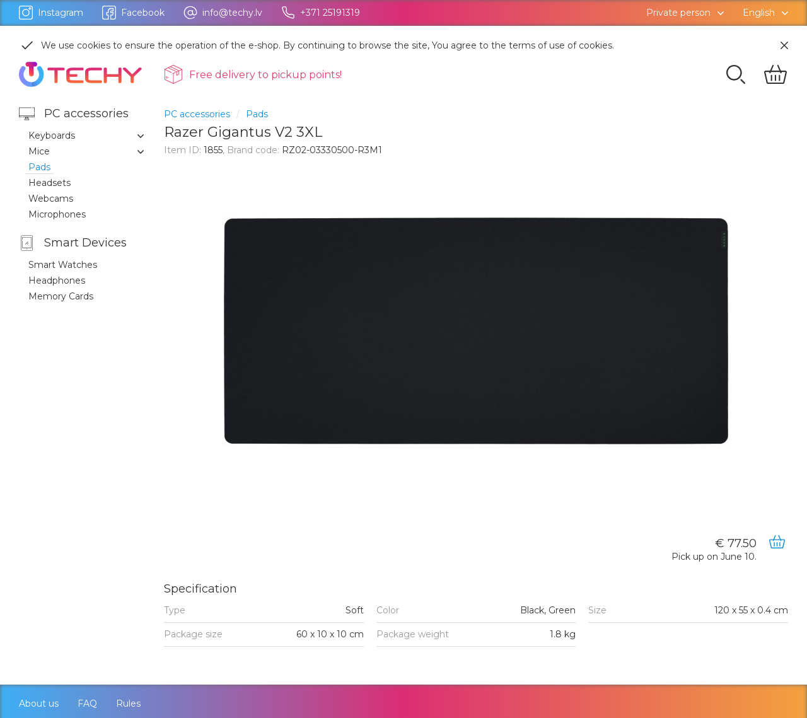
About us (39, 703)
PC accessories (197, 114)
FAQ (87, 703)
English (759, 12)
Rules (128, 703)
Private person (678, 12)
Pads (257, 114)
